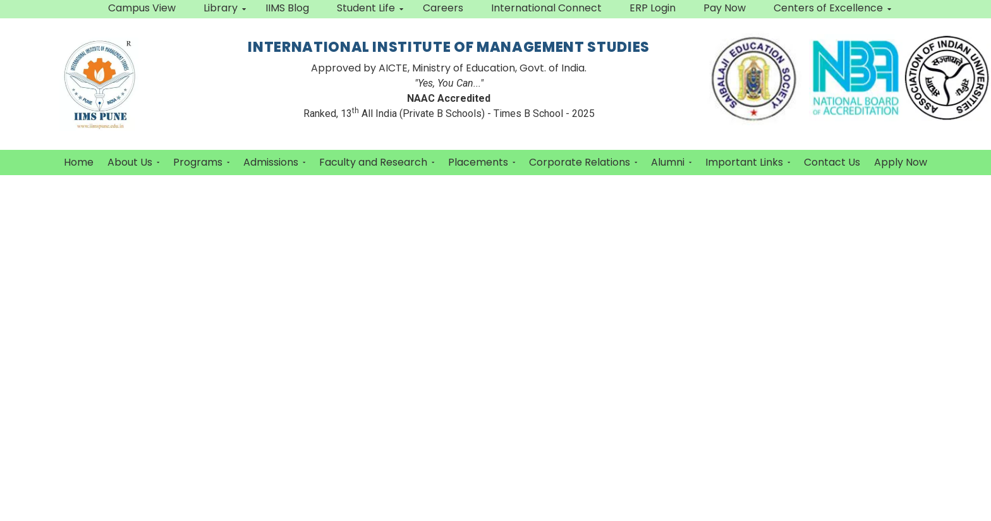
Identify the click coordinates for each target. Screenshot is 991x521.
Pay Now (724, 8)
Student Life (370, 8)
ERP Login (652, 8)
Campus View (142, 8)
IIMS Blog (287, 8)
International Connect (546, 8)
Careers (443, 8)
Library (225, 8)
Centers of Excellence (832, 8)
